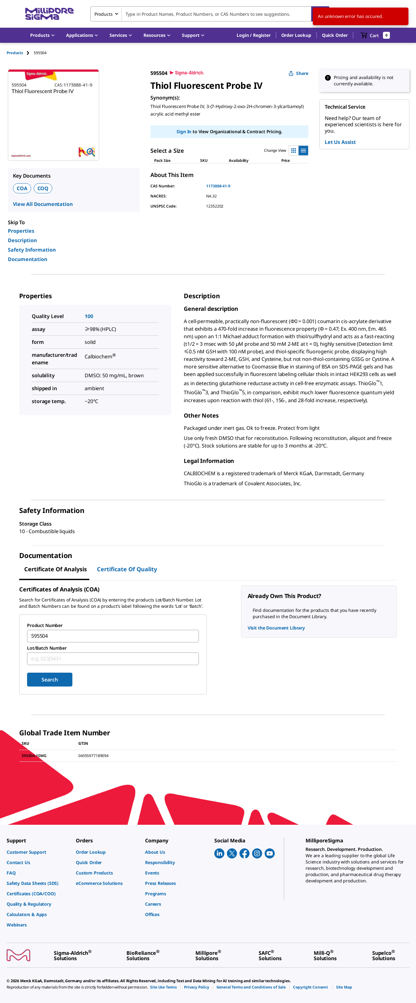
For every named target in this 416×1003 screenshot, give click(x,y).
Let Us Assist (340, 142)
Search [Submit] (50, 679)
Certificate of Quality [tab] (127, 569)
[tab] (20, 52)
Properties (21, 230)
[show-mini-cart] (375, 35)
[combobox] (209, 13)
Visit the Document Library (276, 628)
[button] (253, 35)
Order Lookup (296, 35)
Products (15, 52)
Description (22, 240)
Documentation (27, 259)
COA (22, 188)
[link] (38, 852)
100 (89, 316)
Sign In (184, 131)
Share (298, 73)
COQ (43, 188)
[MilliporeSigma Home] (49, 14)
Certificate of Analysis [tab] (55, 569)
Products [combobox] (103, 14)
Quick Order (335, 35)
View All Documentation (42, 204)
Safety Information (32, 249)
